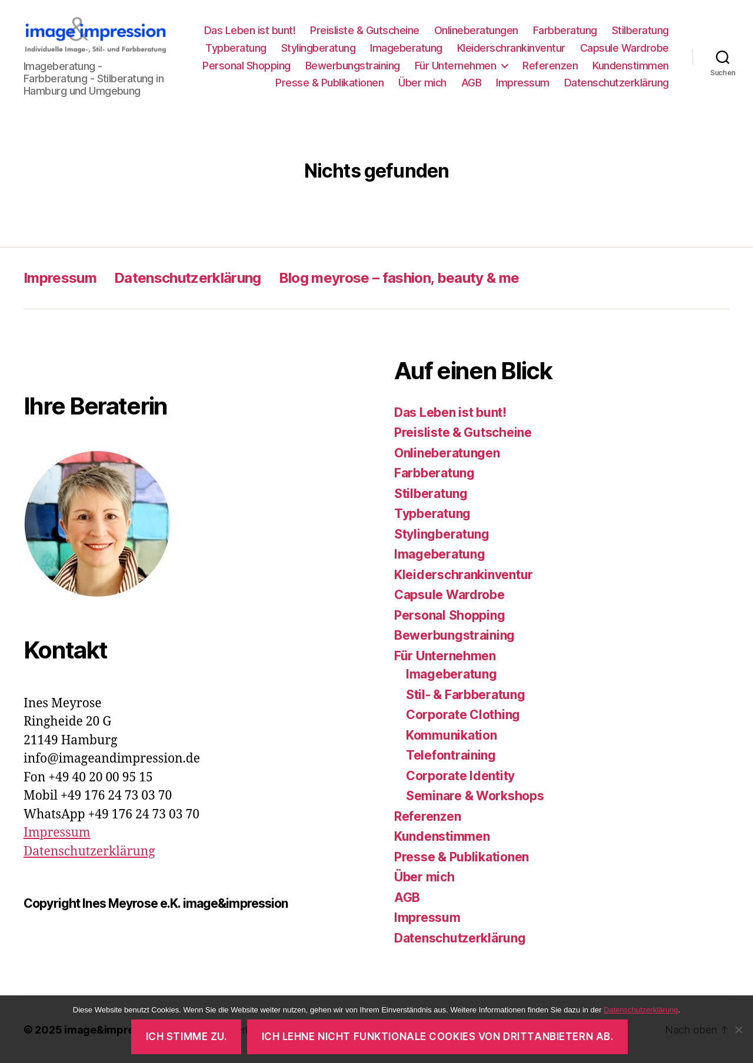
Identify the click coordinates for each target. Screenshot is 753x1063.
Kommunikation (451, 735)
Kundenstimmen (630, 65)
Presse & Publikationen (329, 82)
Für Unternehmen (456, 65)
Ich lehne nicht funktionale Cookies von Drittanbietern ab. (438, 1036)
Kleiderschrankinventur (511, 48)
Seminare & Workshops (475, 795)
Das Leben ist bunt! (250, 30)
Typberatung (235, 48)
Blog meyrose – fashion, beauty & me (399, 277)
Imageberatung (406, 48)
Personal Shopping (246, 65)
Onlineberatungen (476, 30)
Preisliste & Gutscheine (364, 30)
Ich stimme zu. (186, 1036)
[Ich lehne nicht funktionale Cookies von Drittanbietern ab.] (738, 1029)
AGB (471, 82)
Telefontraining (451, 755)
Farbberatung (565, 30)
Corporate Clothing (463, 714)
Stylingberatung (318, 48)
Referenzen (550, 65)
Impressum (522, 82)
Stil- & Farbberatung (465, 694)
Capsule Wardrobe (624, 48)
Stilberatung (640, 30)
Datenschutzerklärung (616, 82)
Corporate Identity (460, 775)
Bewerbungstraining (352, 65)
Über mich (422, 82)
